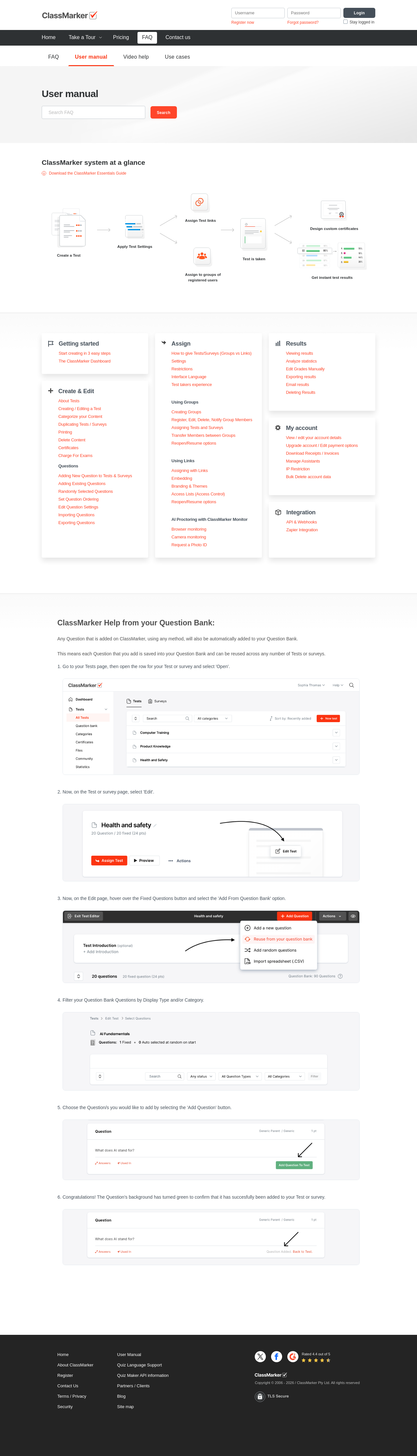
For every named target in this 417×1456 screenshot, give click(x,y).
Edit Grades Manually (305, 368)
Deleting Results (300, 392)
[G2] (292, 1356)
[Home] (307, 1375)
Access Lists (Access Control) (198, 494)
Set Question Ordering (78, 499)
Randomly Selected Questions (85, 491)
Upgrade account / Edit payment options (322, 445)
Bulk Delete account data (308, 476)
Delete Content (71, 439)
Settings (178, 361)
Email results (297, 384)
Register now (242, 22)
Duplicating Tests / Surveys (82, 424)
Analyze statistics (301, 361)
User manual (91, 57)
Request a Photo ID (189, 544)
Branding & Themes (189, 486)
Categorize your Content (80, 416)
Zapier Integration (302, 529)
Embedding (181, 478)
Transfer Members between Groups (203, 435)
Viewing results (299, 353)
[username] (258, 13)
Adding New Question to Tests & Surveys (95, 475)
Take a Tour (82, 37)
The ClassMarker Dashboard (84, 361)
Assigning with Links (189, 470)
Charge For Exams (75, 455)
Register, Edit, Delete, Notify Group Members (211, 419)
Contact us (177, 37)
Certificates (68, 447)
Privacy (79, 1396)
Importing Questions (76, 514)
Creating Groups (186, 411)
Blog (121, 1396)
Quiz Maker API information (143, 1375)
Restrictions (182, 368)
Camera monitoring (188, 537)
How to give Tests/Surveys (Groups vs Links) (211, 353)
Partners (125, 1385)
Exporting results (301, 376)
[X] (260, 1356)
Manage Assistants (303, 461)
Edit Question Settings (78, 507)
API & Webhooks (301, 522)
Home (49, 37)
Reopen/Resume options (193, 443)
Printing (65, 432)
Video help (136, 57)
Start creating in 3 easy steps (84, 353)
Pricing (121, 37)
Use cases (177, 57)
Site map (125, 1406)
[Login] (359, 13)
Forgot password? (303, 22)
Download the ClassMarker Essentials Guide (84, 173)
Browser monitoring (188, 529)
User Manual (129, 1354)
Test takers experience (191, 384)
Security (65, 1406)
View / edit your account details (313, 437)
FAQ (147, 37)
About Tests (68, 400)
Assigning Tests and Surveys (197, 427)
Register (65, 1375)
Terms (63, 1396)
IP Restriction (298, 468)
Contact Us (67, 1385)
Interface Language (188, 376)
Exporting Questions (76, 522)
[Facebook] (276, 1356)
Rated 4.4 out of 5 (316, 1354)
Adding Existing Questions (82, 483)
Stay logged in (362, 22)
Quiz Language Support (139, 1365)
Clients (143, 1385)
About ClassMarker (75, 1365)
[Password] (314, 13)
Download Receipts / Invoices (312, 453)
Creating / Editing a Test (79, 408)
